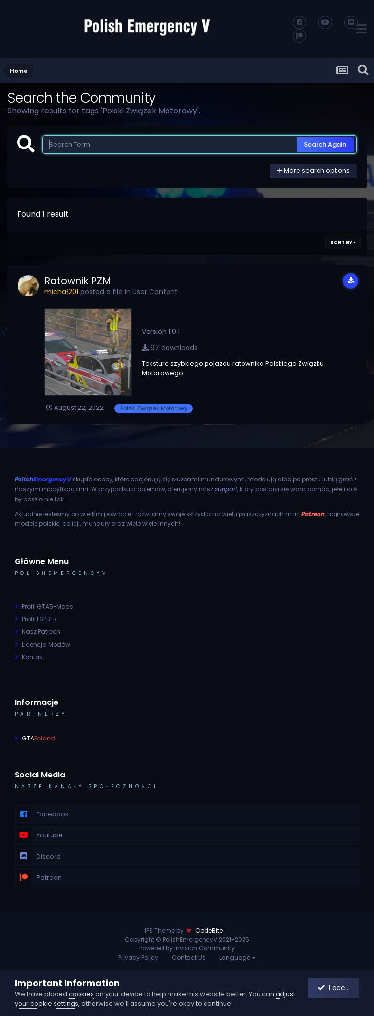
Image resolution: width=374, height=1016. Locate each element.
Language (237, 957)
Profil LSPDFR (39, 619)
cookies (81, 993)
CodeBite (209, 930)
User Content (155, 291)
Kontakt (33, 657)
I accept (337, 988)
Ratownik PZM (77, 281)
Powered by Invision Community (187, 948)
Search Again (325, 144)
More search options (313, 170)
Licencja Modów (46, 644)
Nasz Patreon (41, 632)
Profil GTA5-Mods (47, 606)
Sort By (343, 242)
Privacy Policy (138, 957)
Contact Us (189, 957)
